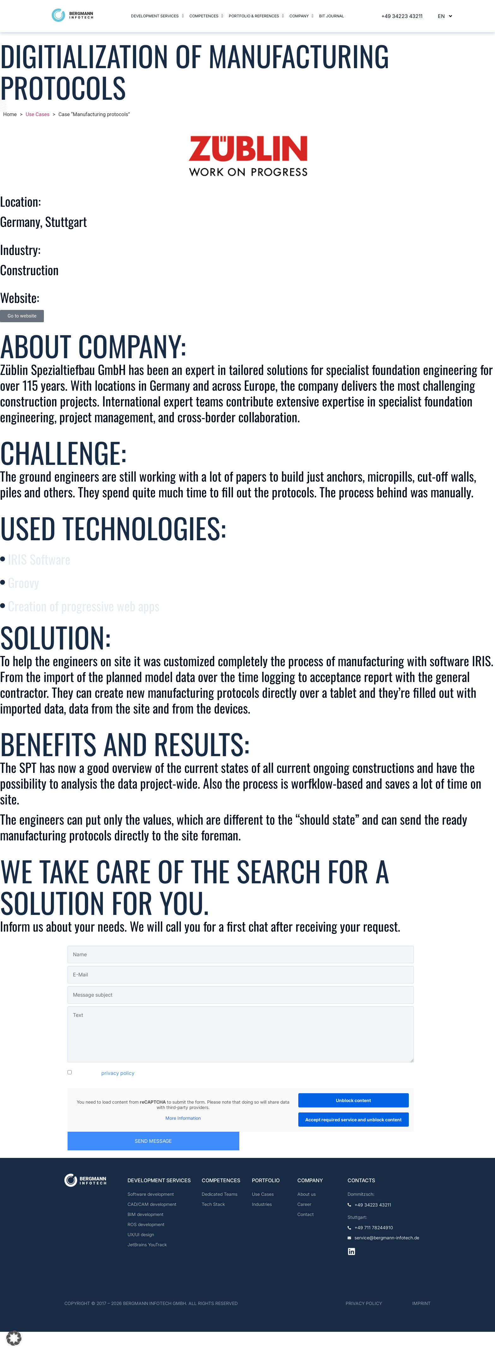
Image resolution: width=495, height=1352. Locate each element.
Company (301, 16)
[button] (157, 16)
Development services (157, 16)
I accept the (103, 1093)
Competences (206, 16)
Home (10, 114)
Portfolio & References (256, 16)
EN (445, 16)
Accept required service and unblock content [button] (353, 1139)
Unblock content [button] (353, 1120)
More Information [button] (183, 1138)
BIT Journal (332, 16)
